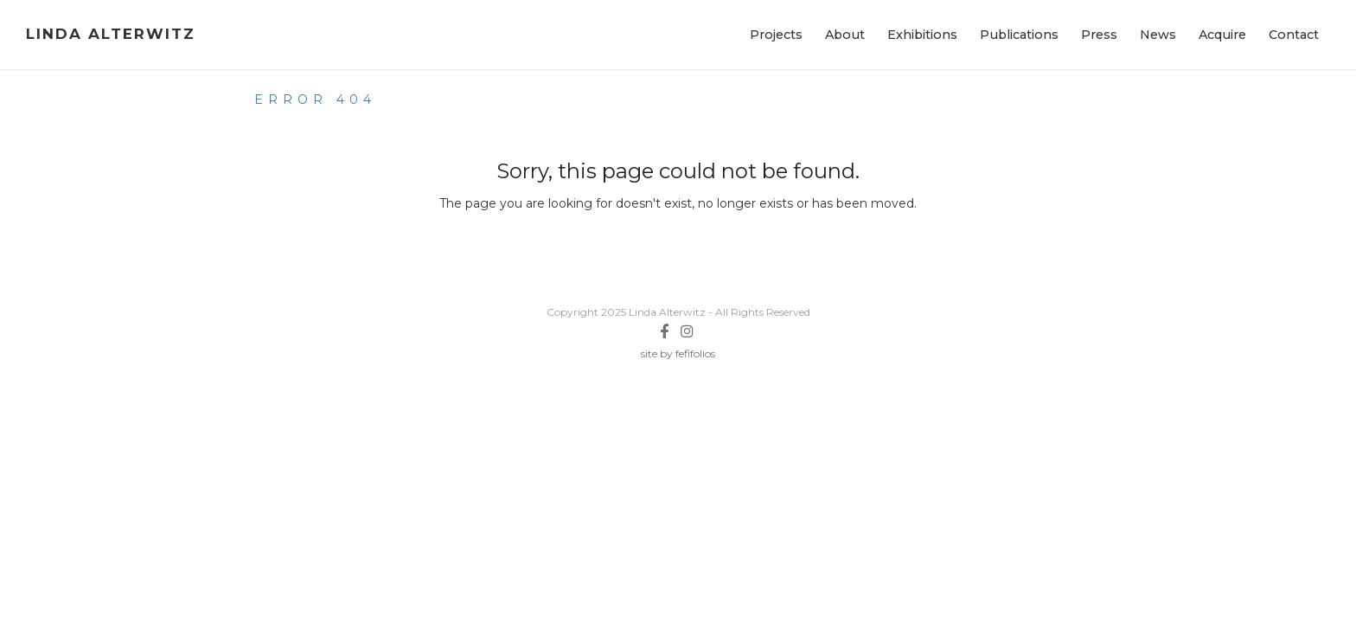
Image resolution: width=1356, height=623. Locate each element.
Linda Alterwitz (110, 33)
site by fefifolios (678, 353)
